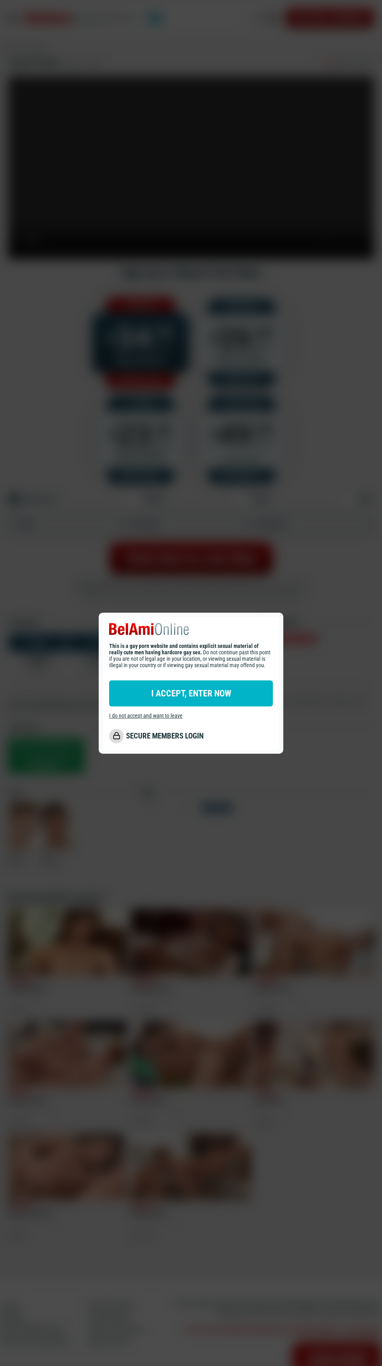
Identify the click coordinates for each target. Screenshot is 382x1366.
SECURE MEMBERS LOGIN (165, 736)
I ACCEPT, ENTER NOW (191, 693)
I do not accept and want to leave (146, 715)
